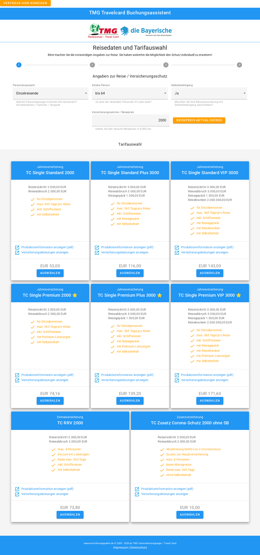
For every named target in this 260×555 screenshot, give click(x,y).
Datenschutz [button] (138, 547)
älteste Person (101, 85)
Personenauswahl (24, 85)
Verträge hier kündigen (25, 3)
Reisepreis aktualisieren (199, 120)
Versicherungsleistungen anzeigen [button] (45, 252)
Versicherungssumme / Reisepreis (113, 112)
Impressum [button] (120, 547)
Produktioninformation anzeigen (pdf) (47, 247)
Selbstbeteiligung (182, 85)
